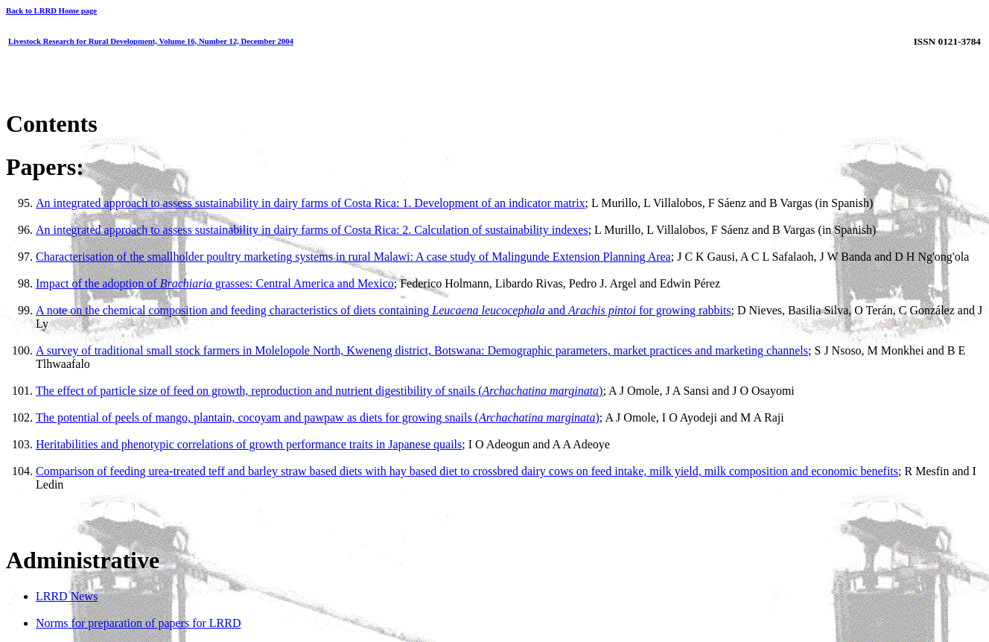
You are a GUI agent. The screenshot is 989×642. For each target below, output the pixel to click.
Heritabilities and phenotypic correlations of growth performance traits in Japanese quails (249, 444)
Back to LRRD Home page (51, 10)
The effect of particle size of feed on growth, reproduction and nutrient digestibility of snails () (319, 390)
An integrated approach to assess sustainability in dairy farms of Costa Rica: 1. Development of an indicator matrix (310, 203)
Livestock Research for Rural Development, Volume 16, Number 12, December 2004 (150, 40)
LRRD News (67, 596)
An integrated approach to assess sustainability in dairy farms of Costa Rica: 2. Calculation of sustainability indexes (312, 229)
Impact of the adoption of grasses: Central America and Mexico (215, 283)
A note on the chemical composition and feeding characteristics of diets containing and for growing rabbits (383, 310)
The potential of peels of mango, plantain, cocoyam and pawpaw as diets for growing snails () (318, 417)
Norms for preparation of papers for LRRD (138, 623)
